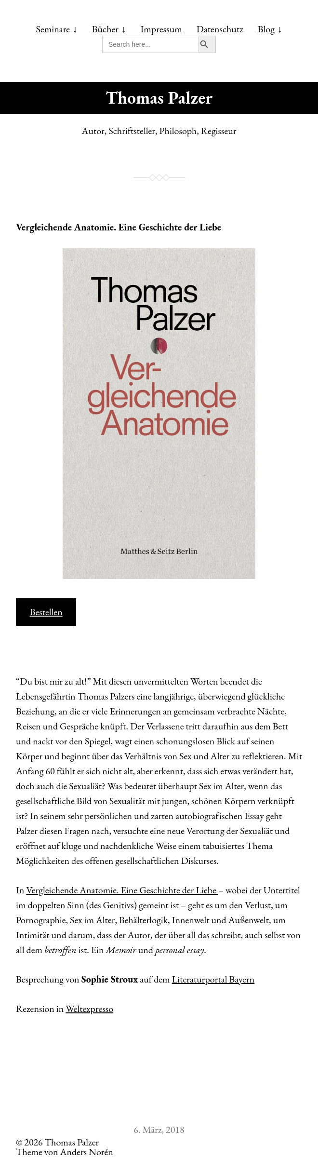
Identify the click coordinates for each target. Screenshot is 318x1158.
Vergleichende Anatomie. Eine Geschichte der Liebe (118, 227)
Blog (266, 29)
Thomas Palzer (159, 97)
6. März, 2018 (158, 1129)
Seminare (53, 29)
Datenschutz (220, 29)
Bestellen (46, 612)
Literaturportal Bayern (213, 979)
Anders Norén (86, 1151)
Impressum (161, 29)
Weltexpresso (89, 1008)
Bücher (105, 29)
